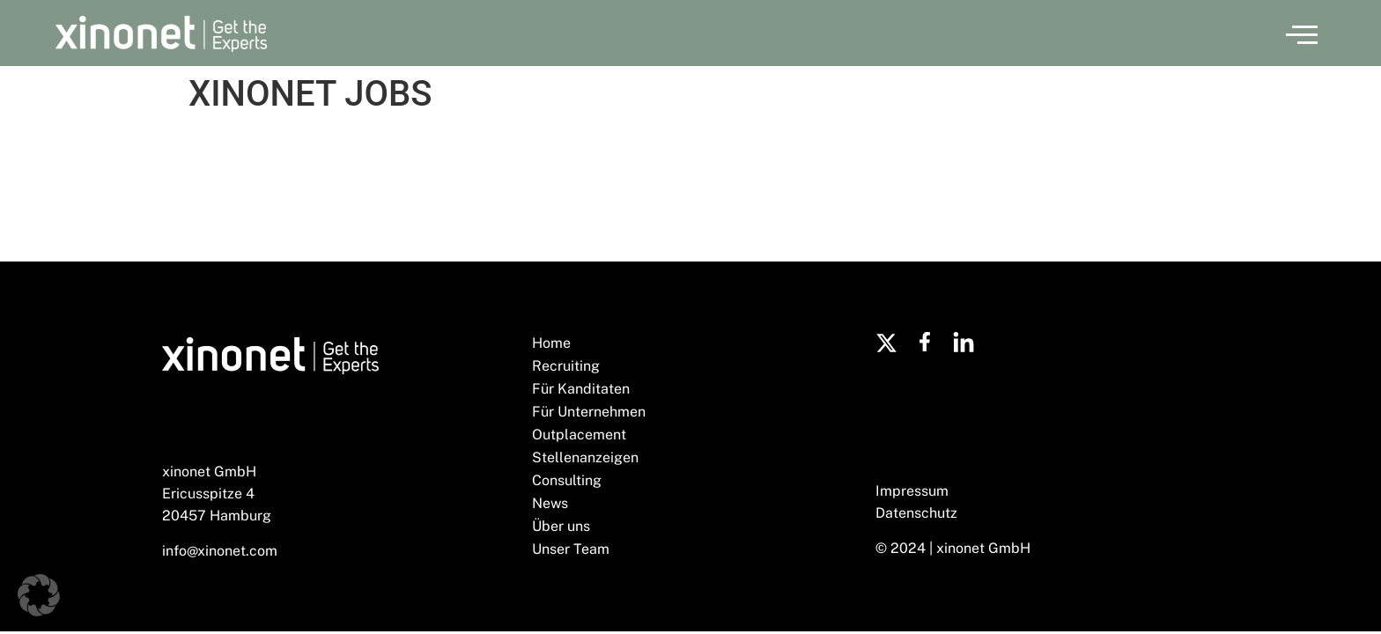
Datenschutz (916, 513)
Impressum (912, 491)
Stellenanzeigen (585, 457)
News (550, 503)
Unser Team (570, 549)
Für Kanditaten (581, 388)
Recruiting (566, 366)
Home (551, 343)
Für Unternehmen (589, 411)
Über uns (561, 526)
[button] (1302, 33)
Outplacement (579, 434)
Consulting (567, 480)
